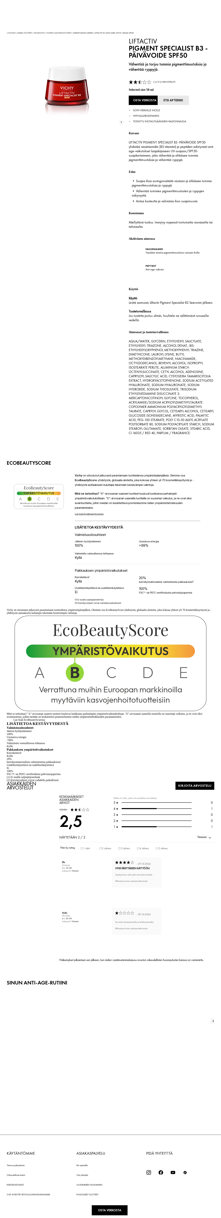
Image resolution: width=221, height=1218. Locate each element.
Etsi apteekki (82, 1164)
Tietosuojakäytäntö (16, 1164)
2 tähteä (106, 847)
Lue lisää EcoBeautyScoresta (29, 718)
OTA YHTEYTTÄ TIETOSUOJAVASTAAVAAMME (28, 1193)
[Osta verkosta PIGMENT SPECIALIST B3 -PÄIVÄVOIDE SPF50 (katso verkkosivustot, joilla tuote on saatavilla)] (147, 100)
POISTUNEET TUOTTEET (87, 1193)
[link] (152, 82)
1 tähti (86, 847)
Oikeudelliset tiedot (16, 1174)
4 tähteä (144, 847)
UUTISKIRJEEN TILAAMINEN (89, 1183)
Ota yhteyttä (82, 1174)
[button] (204, 836)
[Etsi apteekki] (184, 100)
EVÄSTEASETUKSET (15, 1183)
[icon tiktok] (185, 1171)
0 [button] (163, 801)
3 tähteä (125, 847)
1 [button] (163, 807)
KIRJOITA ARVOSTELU (191, 784)
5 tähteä (163, 847)
